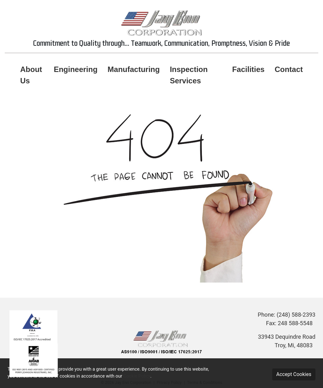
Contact (289, 69)
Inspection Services (189, 75)
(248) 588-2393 (296, 314)
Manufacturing (134, 69)
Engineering (75, 69)
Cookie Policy (136, 376)
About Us (31, 75)
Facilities (248, 69)
